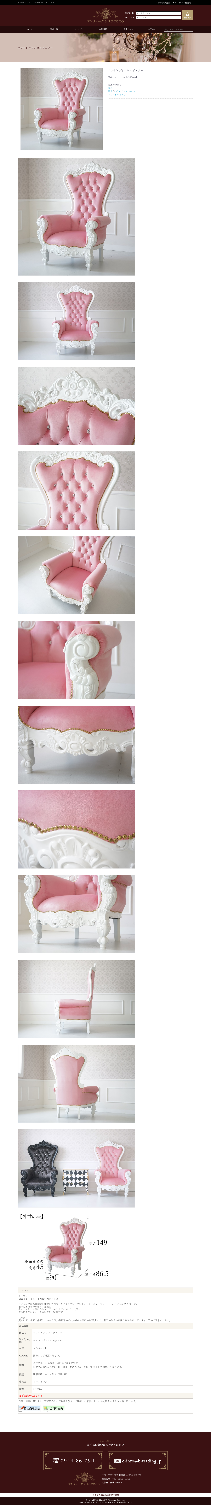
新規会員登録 (164, 2)
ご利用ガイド (127, 29)
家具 (110, 88)
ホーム (30, 29)
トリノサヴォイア (117, 94)
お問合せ (152, 29)
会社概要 (103, 29)
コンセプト (78, 29)
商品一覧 (54, 29)
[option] (62, 109)
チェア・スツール (125, 91)
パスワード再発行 (183, 2)
